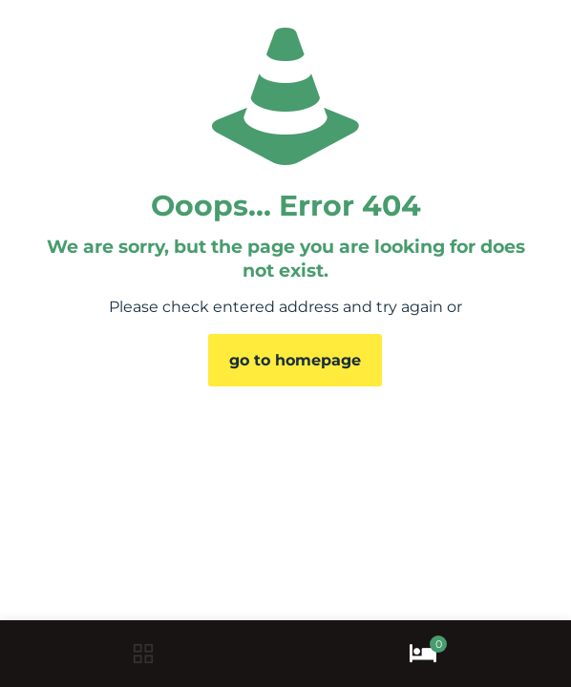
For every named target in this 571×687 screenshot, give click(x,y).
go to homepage (295, 360)
